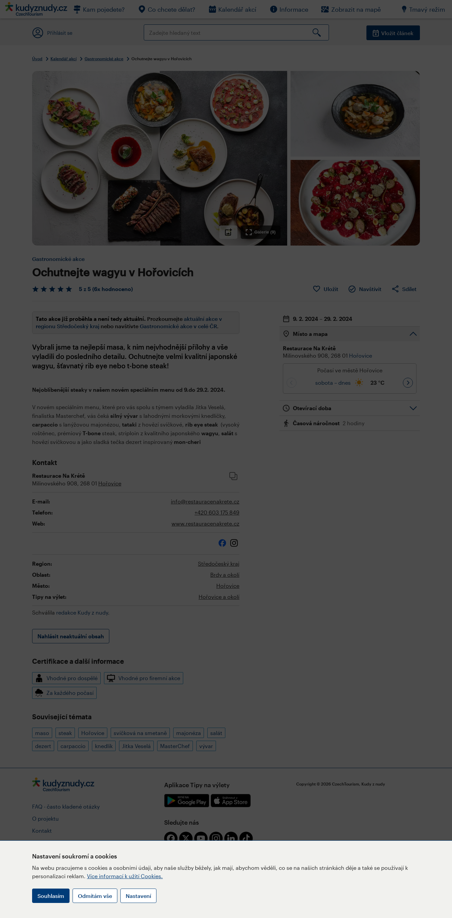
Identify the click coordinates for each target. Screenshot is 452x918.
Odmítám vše (95, 896)
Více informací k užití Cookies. (125, 876)
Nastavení (138, 896)
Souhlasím (50, 896)
